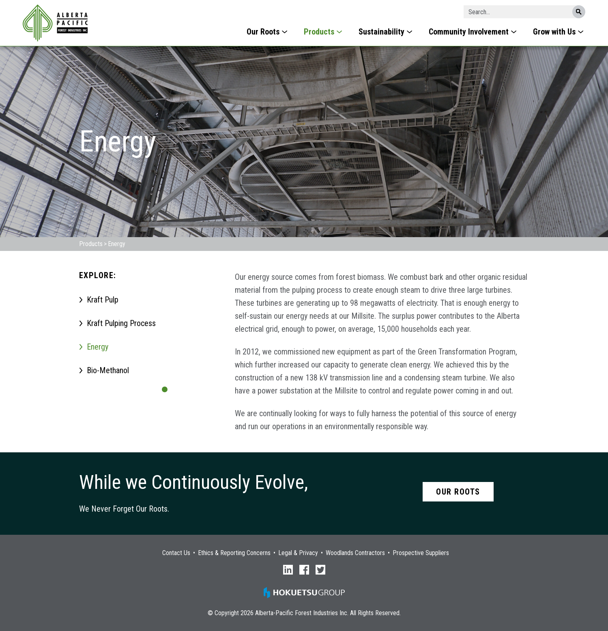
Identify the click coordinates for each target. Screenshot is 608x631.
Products (91, 244)
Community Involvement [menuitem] (469, 32)
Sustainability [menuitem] (381, 32)
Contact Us (176, 553)
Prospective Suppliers (421, 553)
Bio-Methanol (108, 370)
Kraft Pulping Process (121, 323)
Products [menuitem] (319, 32)
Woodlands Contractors (355, 553)
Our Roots (458, 492)
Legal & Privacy (298, 553)
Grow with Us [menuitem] (554, 32)
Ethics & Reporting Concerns (234, 553)
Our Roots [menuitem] (263, 32)
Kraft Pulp (102, 300)
